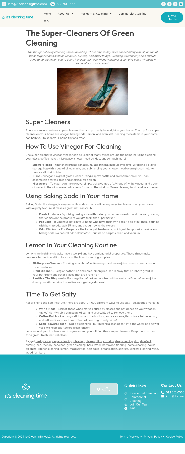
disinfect (145, 341)
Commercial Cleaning (132, 13)
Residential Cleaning (96, 14)
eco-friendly (44, 345)
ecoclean (59, 345)
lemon (64, 348)
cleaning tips (94, 341)
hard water (94, 345)
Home (47, 13)
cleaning (79, 341)
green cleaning (76, 345)
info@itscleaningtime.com (27, 4)
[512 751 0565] (52, 4)
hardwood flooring (114, 345)
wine (155, 348)
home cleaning (137, 345)
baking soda (43, 341)
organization (109, 348)
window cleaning (140, 348)
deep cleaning (124, 341)
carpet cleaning (62, 341)
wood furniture (35, 352)
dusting (30, 345)
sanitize (123, 348)
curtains (108, 341)
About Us (66, 14)
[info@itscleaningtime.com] (4, 4)
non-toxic (93, 348)
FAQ (46, 21)
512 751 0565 (66, 4)
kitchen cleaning (48, 348)
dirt (136, 341)
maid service (77, 348)
